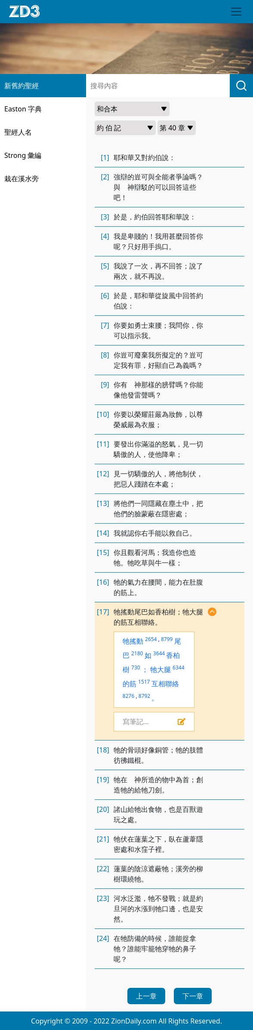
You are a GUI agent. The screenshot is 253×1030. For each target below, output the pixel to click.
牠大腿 (160, 669)
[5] (105, 266)
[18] (103, 750)
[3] (105, 217)
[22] (103, 868)
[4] (105, 236)
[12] (103, 473)
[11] (103, 444)
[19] (103, 779)
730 (135, 667)
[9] (105, 384)
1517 (144, 681)
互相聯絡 (165, 683)
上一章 (146, 996)
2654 (151, 639)
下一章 (192, 996)
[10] (103, 414)
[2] (105, 177)
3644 (159, 653)
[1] (105, 157)
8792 (144, 696)
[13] (103, 503)
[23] (103, 898)
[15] (103, 552)
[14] (103, 533)
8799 (167, 639)
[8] (105, 355)
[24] (103, 938)
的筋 (129, 683)
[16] (103, 582)
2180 (137, 653)
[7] (105, 325)
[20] (103, 809)
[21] (103, 839)
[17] (103, 612)
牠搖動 (133, 641)
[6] (105, 295)
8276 (128, 696)
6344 (178, 667)
